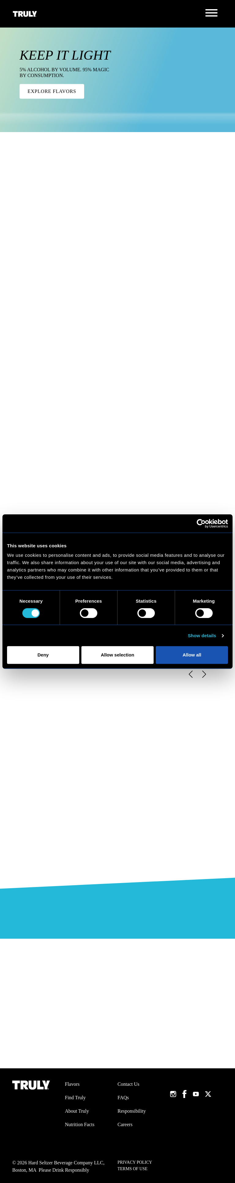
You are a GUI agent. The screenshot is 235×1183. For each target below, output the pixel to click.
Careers (125, 1124)
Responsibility (132, 1111)
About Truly (77, 1111)
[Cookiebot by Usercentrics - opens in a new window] (201, 523)
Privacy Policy (135, 1162)
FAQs (123, 1097)
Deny (43, 654)
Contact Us (129, 1084)
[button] (190, 674)
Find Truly (75, 1097)
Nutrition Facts (79, 1124)
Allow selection (117, 654)
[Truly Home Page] (25, 14)
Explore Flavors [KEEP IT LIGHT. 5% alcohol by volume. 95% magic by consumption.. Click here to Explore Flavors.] (52, 91)
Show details (202, 635)
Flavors (72, 1084)
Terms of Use (132, 1168)
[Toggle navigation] (211, 13)
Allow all (192, 654)
